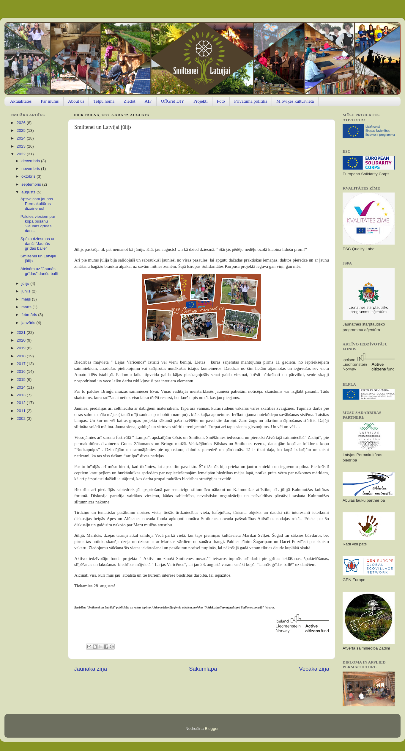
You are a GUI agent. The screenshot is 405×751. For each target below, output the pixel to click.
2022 (22, 154)
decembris (31, 161)
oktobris (29, 176)
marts (27, 307)
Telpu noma (103, 101)
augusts (29, 192)
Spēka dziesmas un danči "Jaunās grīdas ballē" (38, 244)
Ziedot (129, 101)
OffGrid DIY (172, 101)
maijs (26, 299)
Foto (221, 101)
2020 (22, 340)
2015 (22, 379)
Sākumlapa (203, 669)
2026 (22, 123)
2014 (22, 387)
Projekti (200, 101)
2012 (22, 402)
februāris (29, 314)
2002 (22, 418)
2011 (22, 411)
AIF (148, 101)
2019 (22, 348)
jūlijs (25, 283)
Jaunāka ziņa (90, 669)
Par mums (50, 101)
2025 (22, 130)
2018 (22, 356)
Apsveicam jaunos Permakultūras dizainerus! (37, 204)
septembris (31, 184)
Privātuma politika (250, 101)
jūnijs (26, 291)
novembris (31, 168)
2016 (22, 371)
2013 (22, 395)
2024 (22, 138)
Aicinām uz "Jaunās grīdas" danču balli (39, 271)
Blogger (211, 728)
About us (76, 101)
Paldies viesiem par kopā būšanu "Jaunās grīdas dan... (38, 223)
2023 (22, 146)
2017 (22, 364)
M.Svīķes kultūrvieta (295, 101)
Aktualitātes (20, 101)
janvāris (28, 322)
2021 (22, 332)
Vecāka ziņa (314, 669)
